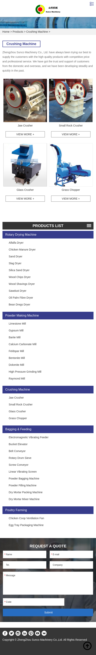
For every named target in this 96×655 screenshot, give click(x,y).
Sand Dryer (15, 256)
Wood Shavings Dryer (22, 283)
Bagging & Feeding (18, 429)
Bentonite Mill (17, 357)
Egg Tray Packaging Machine (26, 525)
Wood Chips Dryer (20, 277)
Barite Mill (15, 337)
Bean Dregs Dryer (19, 304)
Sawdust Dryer (17, 290)
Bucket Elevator (18, 444)
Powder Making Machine (22, 315)
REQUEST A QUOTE (48, 546)
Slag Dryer (15, 263)
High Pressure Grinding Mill (25, 371)
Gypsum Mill (16, 330)
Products (18, 31)
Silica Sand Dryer (19, 270)
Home (6, 31)
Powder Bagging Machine (24, 478)
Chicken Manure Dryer (22, 249)
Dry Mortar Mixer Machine (24, 499)
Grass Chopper (71, 189)
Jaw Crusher (25, 125)
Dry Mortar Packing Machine (26, 492)
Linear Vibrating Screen (23, 471)
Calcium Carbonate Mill (23, 344)
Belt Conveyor (17, 451)
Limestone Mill (17, 323)
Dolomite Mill (16, 364)
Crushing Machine (37, 31)
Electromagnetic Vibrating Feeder (29, 437)
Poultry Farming (16, 510)
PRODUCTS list (48, 226)
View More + (25, 134)
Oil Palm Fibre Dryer (21, 297)
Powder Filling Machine (23, 485)
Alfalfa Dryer (16, 242)
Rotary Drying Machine (21, 234)
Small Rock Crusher (71, 125)
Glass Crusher (25, 189)
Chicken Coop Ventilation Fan (26, 518)
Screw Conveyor (19, 464)
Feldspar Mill (16, 351)
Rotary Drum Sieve (20, 457)
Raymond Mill (17, 378)
